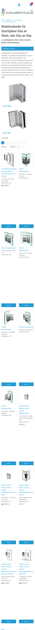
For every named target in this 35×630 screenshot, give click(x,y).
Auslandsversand (17, 501)
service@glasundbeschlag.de (23, 440)
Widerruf (17, 473)
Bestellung (17, 490)
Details (9, 192)
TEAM (17, 462)
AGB (17, 467)
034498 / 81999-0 (8, 441)
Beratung (17, 517)
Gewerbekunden (17, 492)
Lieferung (17, 498)
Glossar (17, 523)
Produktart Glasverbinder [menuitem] (9, 21)
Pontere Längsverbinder (8, 213)
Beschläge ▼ (9, 20)
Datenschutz (17, 470)
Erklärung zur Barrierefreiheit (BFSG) (18, 479)
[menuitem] (2, 20)
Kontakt (17, 503)
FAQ (17, 520)
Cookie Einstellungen (17, 476)
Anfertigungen (17, 514)
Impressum (17, 465)
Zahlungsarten (17, 495)
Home (2, 20)
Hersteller (18, 526)
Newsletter (17, 528)
